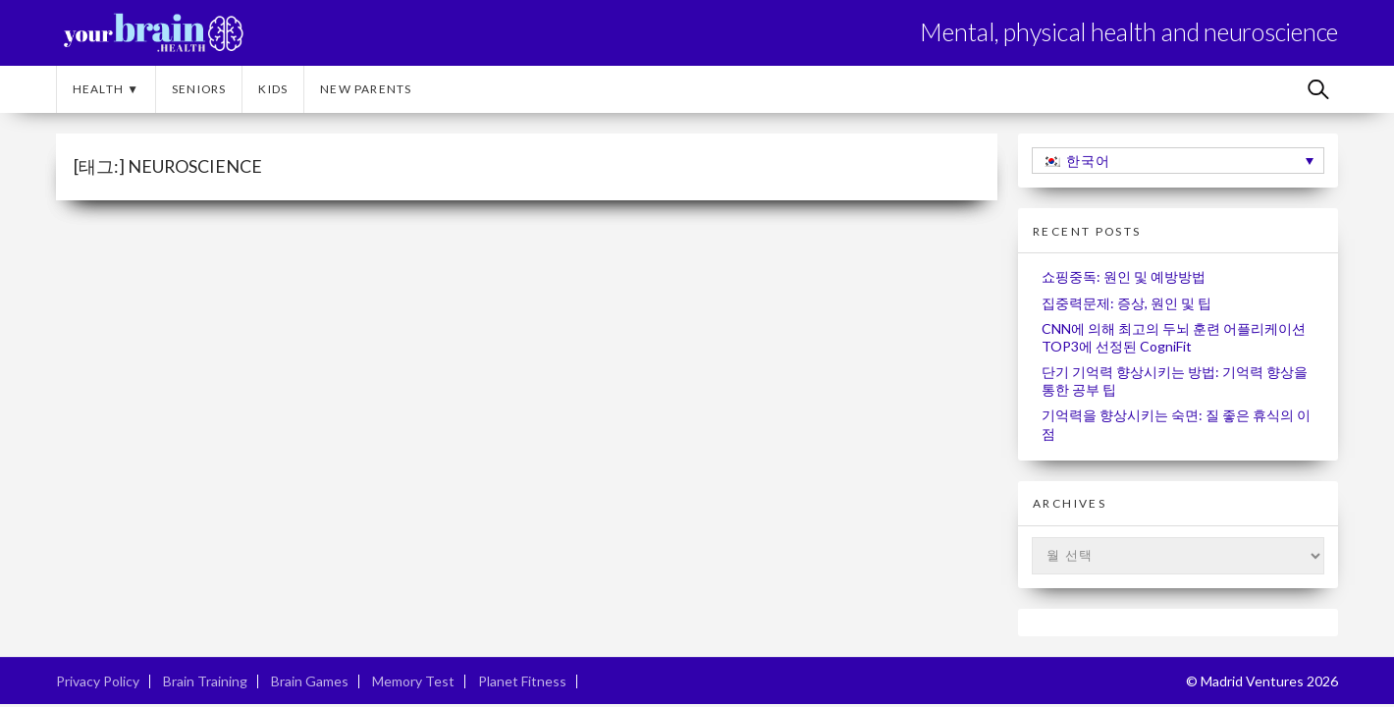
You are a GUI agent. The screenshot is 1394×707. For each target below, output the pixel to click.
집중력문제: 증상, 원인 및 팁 (1126, 303)
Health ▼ (106, 89)
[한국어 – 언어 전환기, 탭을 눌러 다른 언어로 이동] (1178, 160)
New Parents (365, 89)
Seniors (199, 89)
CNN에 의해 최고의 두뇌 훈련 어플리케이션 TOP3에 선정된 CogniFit (1174, 337)
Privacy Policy (97, 681)
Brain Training (205, 681)
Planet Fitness (522, 681)
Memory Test (413, 681)
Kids (273, 89)
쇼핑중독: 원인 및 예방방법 (1124, 276)
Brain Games (309, 681)
